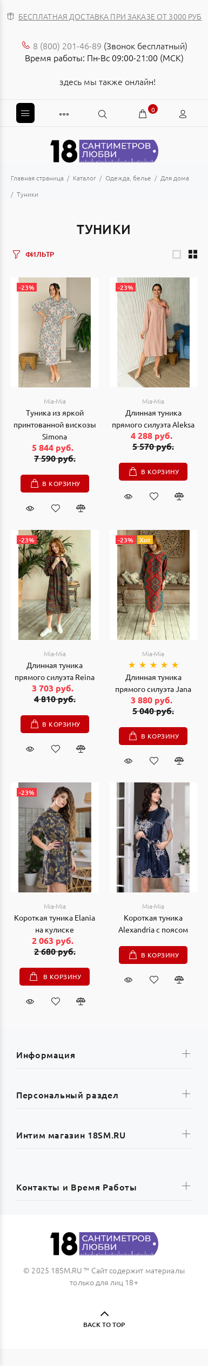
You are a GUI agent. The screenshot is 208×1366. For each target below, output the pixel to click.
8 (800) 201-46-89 (67, 45)
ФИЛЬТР (39, 254)
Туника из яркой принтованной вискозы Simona (55, 424)
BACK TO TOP (104, 1324)
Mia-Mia (55, 401)
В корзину (61, 483)
